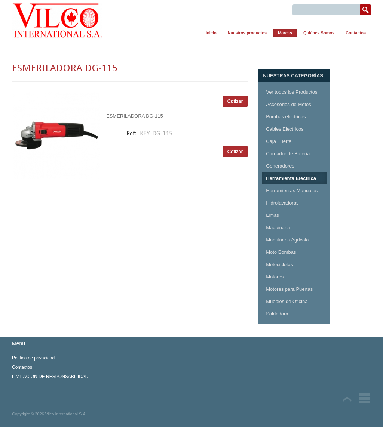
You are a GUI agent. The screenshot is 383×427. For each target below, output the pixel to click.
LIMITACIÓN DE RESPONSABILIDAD (50, 376)
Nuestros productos (247, 33)
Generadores (280, 166)
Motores (275, 277)
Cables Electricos (284, 129)
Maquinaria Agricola (287, 240)
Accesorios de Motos (288, 104)
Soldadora (277, 314)
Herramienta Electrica (291, 178)
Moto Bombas (281, 252)
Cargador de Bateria (288, 153)
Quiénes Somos (318, 33)
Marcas (285, 33)
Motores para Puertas (289, 289)
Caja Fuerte (278, 141)
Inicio (211, 33)
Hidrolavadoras (282, 203)
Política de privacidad (33, 358)
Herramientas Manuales (292, 190)
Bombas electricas (286, 116)
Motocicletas (279, 264)
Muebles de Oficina (286, 301)
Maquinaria (278, 227)
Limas (272, 215)
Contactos (356, 33)
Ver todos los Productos (291, 92)
